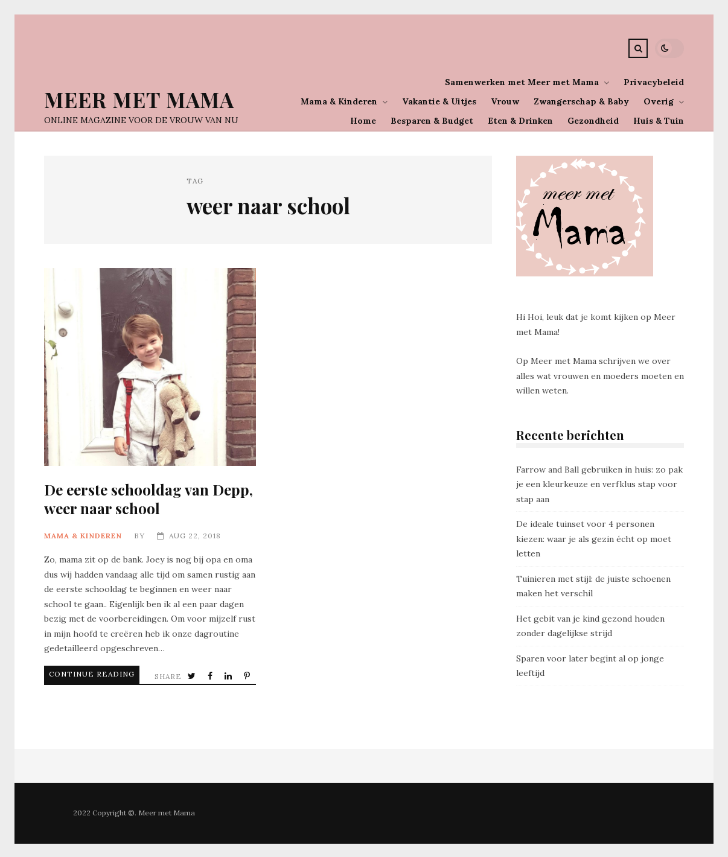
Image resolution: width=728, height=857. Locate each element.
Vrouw (505, 101)
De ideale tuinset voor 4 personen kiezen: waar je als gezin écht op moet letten (593, 538)
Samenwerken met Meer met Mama (522, 82)
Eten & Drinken (520, 120)
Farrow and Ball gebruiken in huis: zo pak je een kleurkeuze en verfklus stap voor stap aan (599, 484)
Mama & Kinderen (339, 101)
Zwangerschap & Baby (581, 101)
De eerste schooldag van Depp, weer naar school (150, 367)
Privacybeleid (654, 82)
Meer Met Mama (139, 99)
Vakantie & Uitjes (439, 101)
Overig (658, 101)
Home (363, 120)
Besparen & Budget (432, 120)
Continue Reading (76, 673)
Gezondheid (593, 120)
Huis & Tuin (658, 120)
